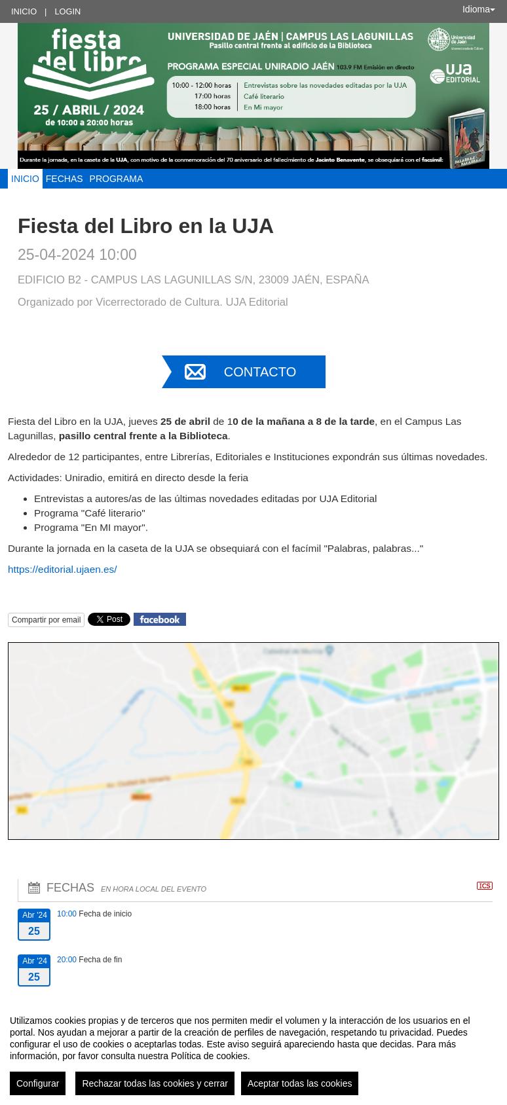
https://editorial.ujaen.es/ (62, 569)
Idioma (478, 9)
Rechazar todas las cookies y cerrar (155, 1083)
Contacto (260, 372)
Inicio (24, 11)
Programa (116, 178)
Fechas (64, 178)
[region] (253, 1050)
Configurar (37, 1083)
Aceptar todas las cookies (300, 1083)
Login (67, 11)
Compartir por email (46, 620)
